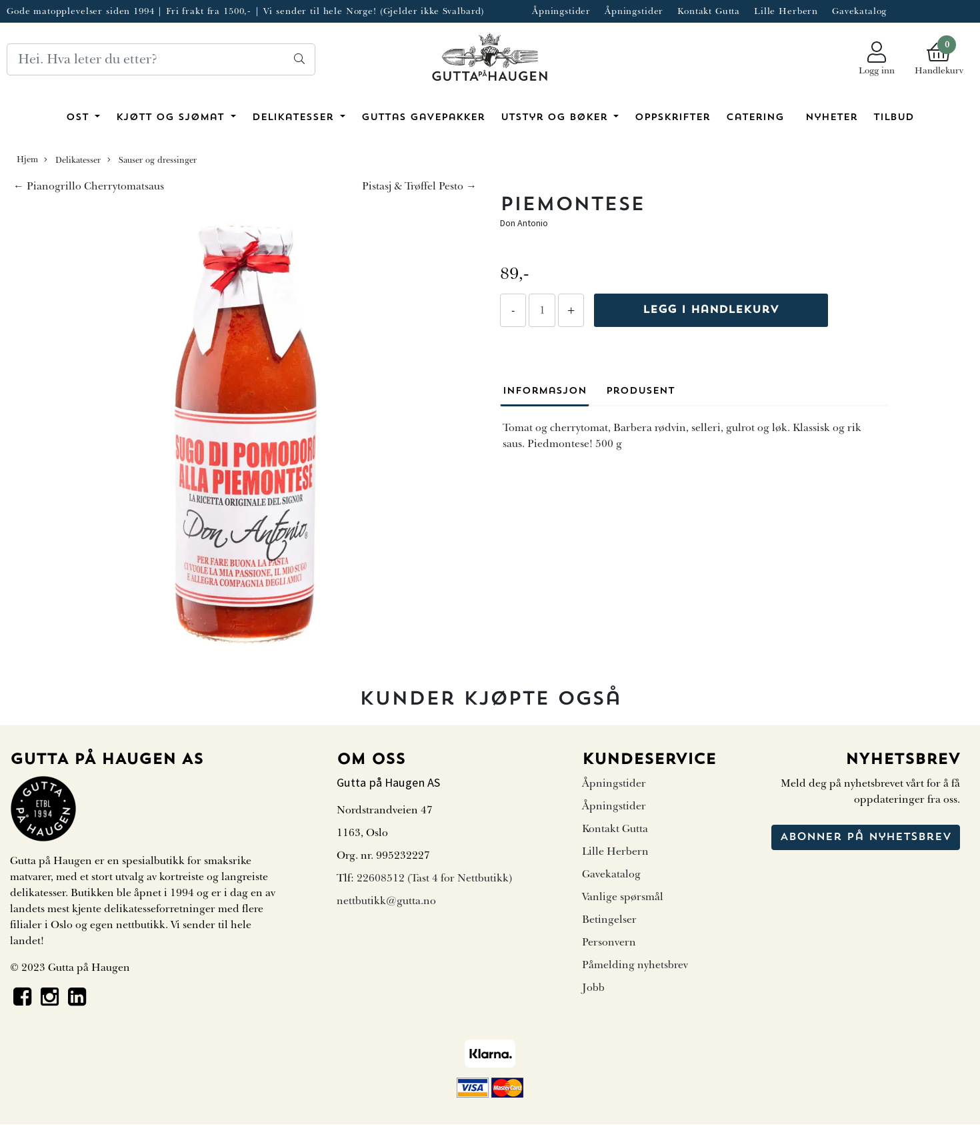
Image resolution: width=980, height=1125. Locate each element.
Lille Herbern (786, 11)
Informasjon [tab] (545, 391)
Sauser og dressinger (152, 160)
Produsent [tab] (640, 391)
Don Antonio (524, 223)
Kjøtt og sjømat (172, 118)
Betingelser (609, 919)
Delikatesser (294, 118)
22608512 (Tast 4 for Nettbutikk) (434, 878)
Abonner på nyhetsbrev (865, 837)
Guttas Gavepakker (423, 118)
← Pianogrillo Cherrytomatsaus (88, 186)
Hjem (27, 159)
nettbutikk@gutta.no (386, 900)
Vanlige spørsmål (622, 896)
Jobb (593, 987)
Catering (755, 118)
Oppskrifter (672, 118)
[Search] (161, 59)
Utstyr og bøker (556, 118)
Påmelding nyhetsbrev (635, 965)
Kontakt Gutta (708, 11)
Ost (79, 118)
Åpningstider (561, 11)
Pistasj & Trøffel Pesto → (419, 186)
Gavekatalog (859, 11)
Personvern (609, 942)
